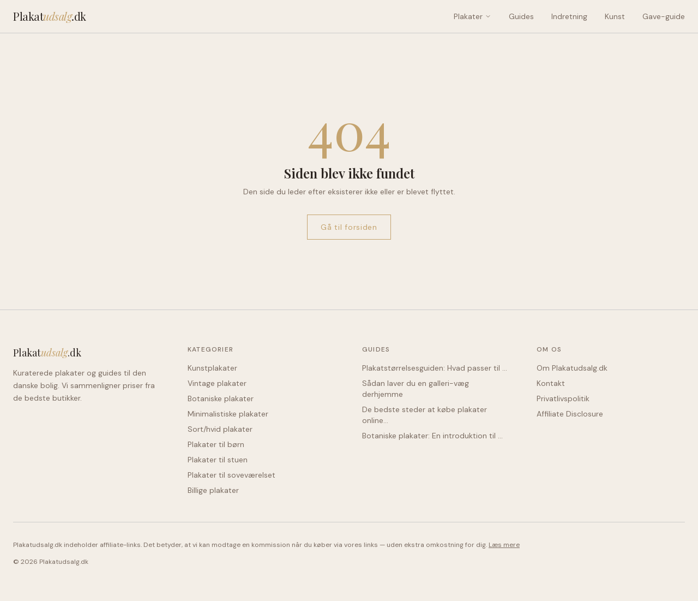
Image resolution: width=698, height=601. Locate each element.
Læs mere (504, 544)
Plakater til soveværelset (231, 475)
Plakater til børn (216, 444)
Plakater (472, 16)
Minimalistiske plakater (228, 414)
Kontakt (551, 383)
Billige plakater (213, 490)
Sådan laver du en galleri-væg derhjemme (415, 388)
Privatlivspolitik (563, 398)
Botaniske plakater (221, 398)
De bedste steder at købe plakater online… (424, 414)
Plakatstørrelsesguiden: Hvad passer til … (434, 368)
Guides (521, 16)
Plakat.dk (49, 16)
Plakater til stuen (218, 460)
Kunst (615, 16)
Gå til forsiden (349, 227)
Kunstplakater (212, 368)
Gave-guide (663, 16)
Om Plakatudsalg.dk (572, 368)
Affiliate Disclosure (570, 414)
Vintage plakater (217, 383)
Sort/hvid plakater (220, 429)
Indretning (569, 16)
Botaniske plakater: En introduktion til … (432, 436)
